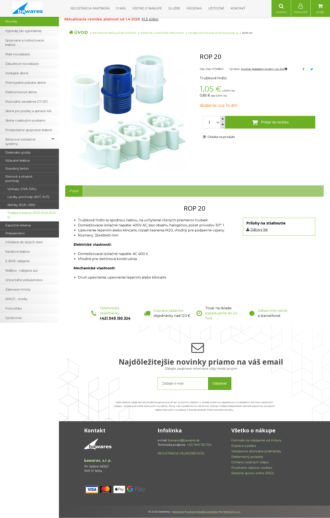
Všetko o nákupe (147, 8)
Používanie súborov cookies (251, 468)
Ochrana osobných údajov (250, 462)
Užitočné (216, 8)
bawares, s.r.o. (98, 460)
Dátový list (259, 230)
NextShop (178, 511)
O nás (121, 8)
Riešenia (194, 8)
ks (218, 122)
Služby (174, 8)
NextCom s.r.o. (232, 511)
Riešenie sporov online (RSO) (252, 473)
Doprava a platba (243, 446)
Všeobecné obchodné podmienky (256, 451)
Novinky (11, 22)
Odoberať (220, 383)
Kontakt (238, 8)
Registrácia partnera (90, 8)
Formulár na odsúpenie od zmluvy (256, 440)
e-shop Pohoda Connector (203, 511)
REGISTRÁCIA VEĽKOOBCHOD (181, 454)
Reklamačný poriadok (247, 457)
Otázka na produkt (219, 137)
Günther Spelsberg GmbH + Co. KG (264, 69)
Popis (74, 191)
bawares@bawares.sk (184, 440)
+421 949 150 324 (115, 318)
